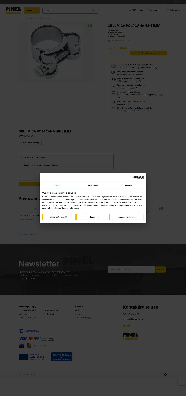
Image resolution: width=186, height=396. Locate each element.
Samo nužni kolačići (58, 217)
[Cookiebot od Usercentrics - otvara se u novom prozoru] (133, 177)
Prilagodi (93, 217)
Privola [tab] (57, 185)
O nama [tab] (128, 185)
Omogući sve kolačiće (127, 217)
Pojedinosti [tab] (93, 185)
